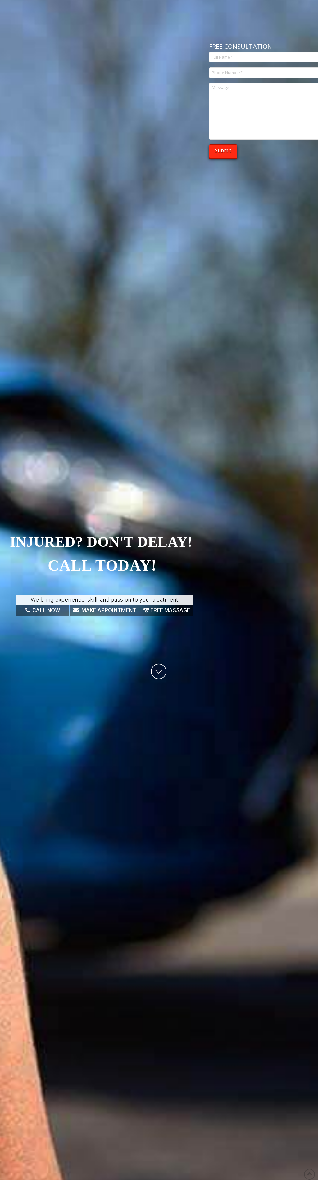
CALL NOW (42, 610)
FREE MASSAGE (166, 610)
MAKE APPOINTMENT (104, 610)
